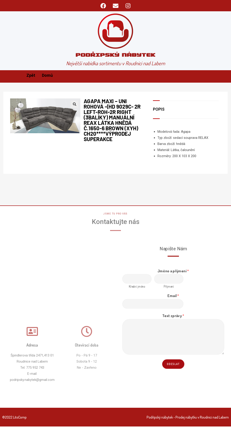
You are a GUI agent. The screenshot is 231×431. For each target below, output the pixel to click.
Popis (158, 109)
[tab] (161, 110)
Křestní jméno (138, 287)
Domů (47, 75)
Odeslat (173, 362)
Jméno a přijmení (173, 272)
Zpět (30, 75)
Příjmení (169, 287)
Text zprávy (173, 315)
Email (173, 296)
